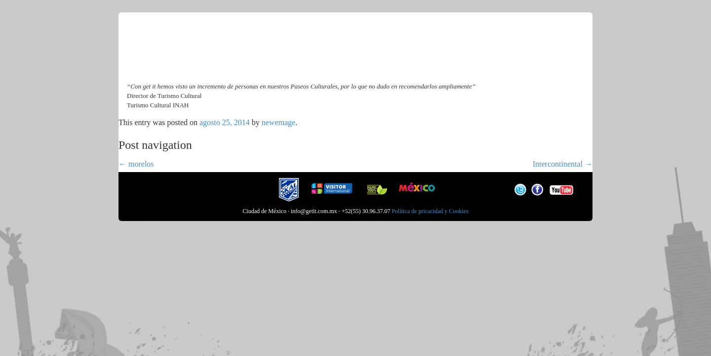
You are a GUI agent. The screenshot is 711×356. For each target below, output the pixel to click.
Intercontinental (562, 164)
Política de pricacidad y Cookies (430, 211)
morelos (136, 164)
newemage (278, 122)
